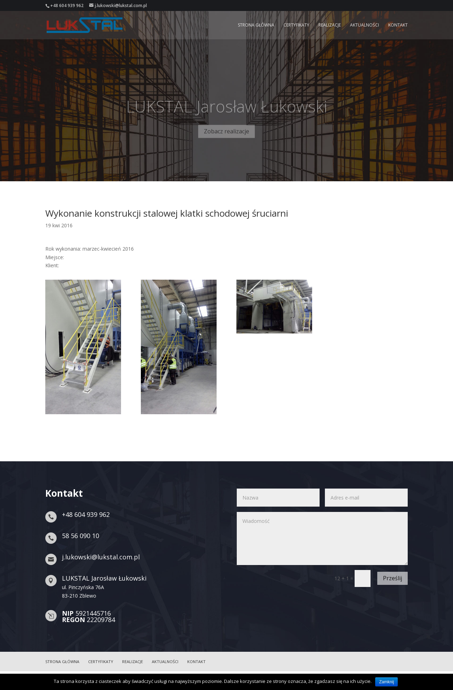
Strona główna (256, 25)
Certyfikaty (296, 25)
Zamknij (386, 681)
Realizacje (330, 25)
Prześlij (392, 578)
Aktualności (364, 25)
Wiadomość (322, 538)
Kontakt (398, 25)
